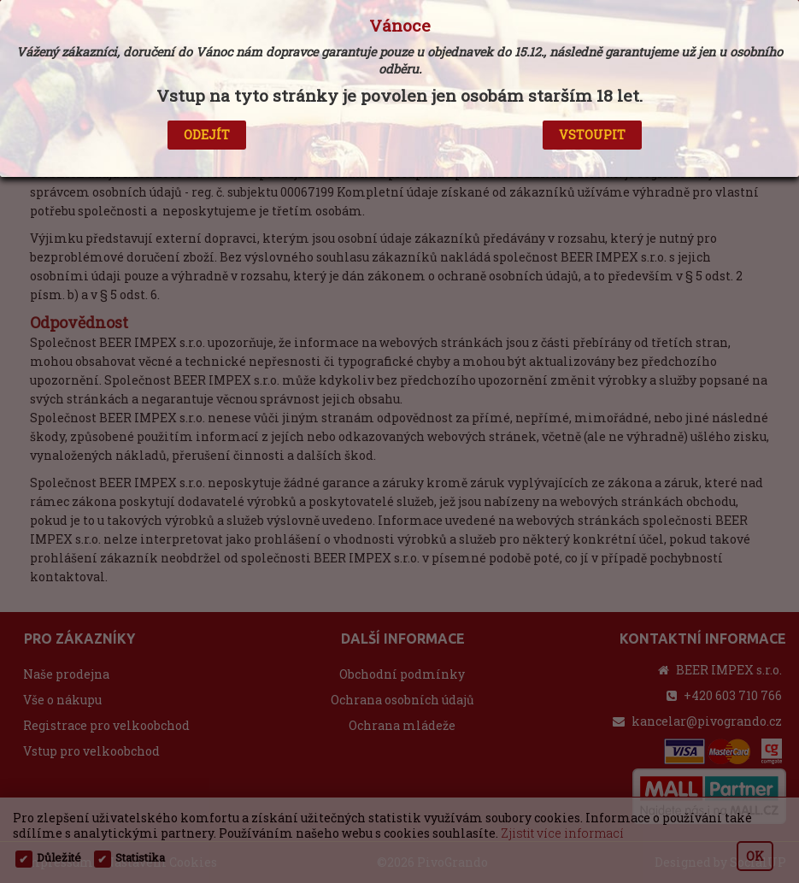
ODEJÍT (207, 135)
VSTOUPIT (592, 135)
